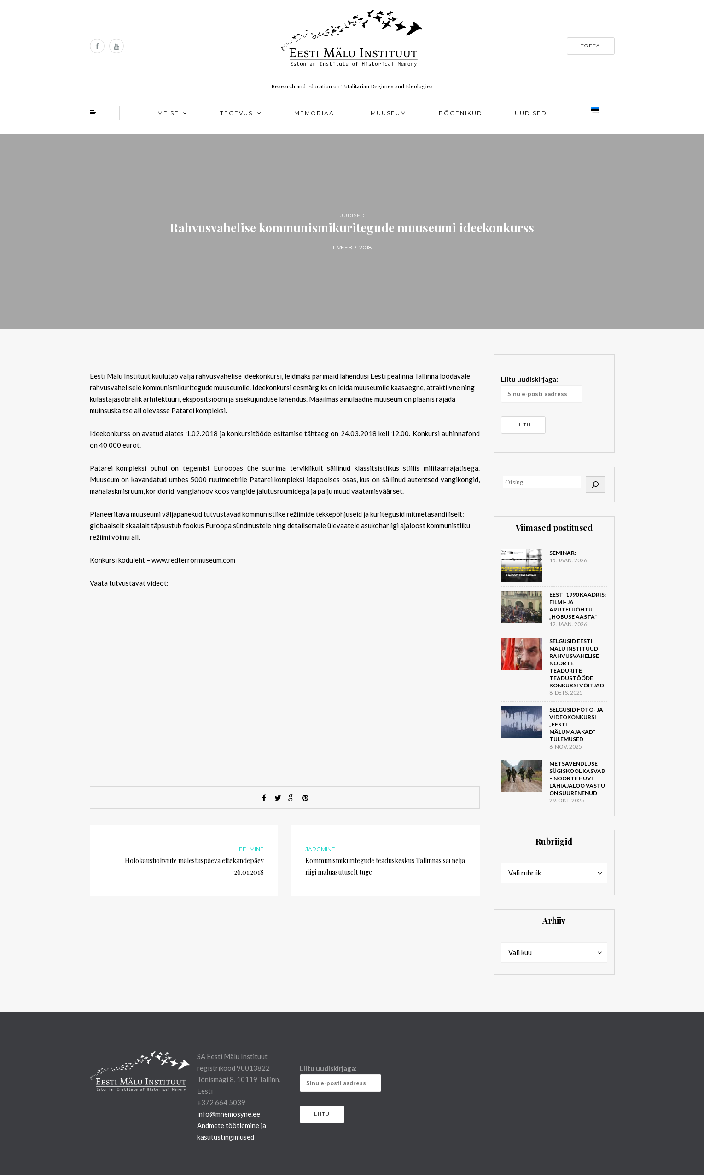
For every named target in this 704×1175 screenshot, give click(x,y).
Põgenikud (461, 112)
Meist (168, 112)
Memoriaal (316, 112)
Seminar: (562, 552)
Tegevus (236, 112)
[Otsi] (595, 484)
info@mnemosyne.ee (228, 1114)
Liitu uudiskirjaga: (541, 389)
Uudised (531, 112)
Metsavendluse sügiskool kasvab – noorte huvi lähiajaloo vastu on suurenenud (577, 778)
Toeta (590, 46)
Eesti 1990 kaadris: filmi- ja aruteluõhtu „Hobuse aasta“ (577, 605)
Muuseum (389, 112)
